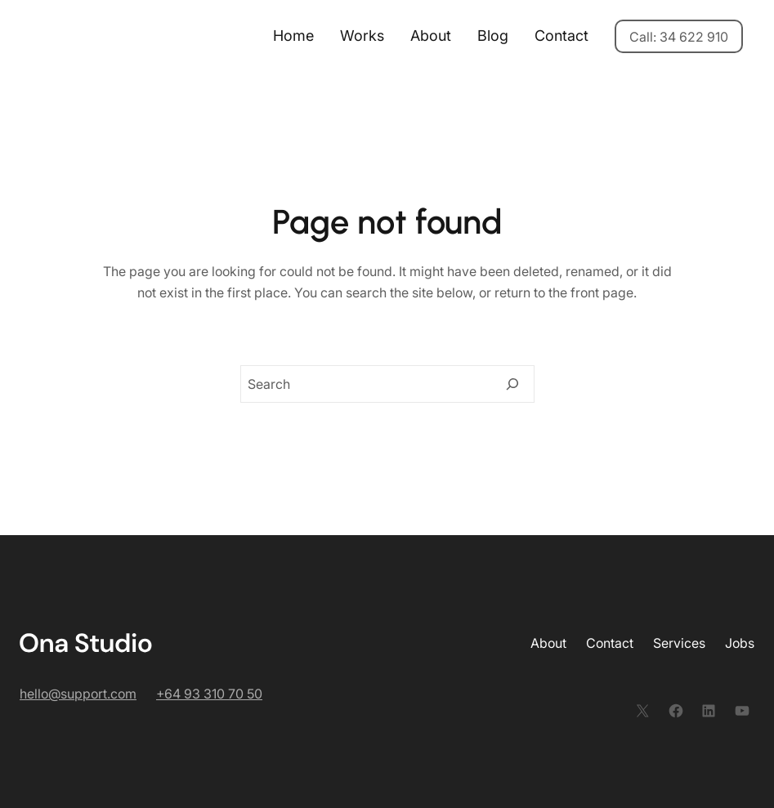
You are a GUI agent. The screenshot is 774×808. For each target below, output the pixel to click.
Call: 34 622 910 (678, 37)
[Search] (512, 384)
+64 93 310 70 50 (209, 693)
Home (293, 35)
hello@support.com (78, 693)
